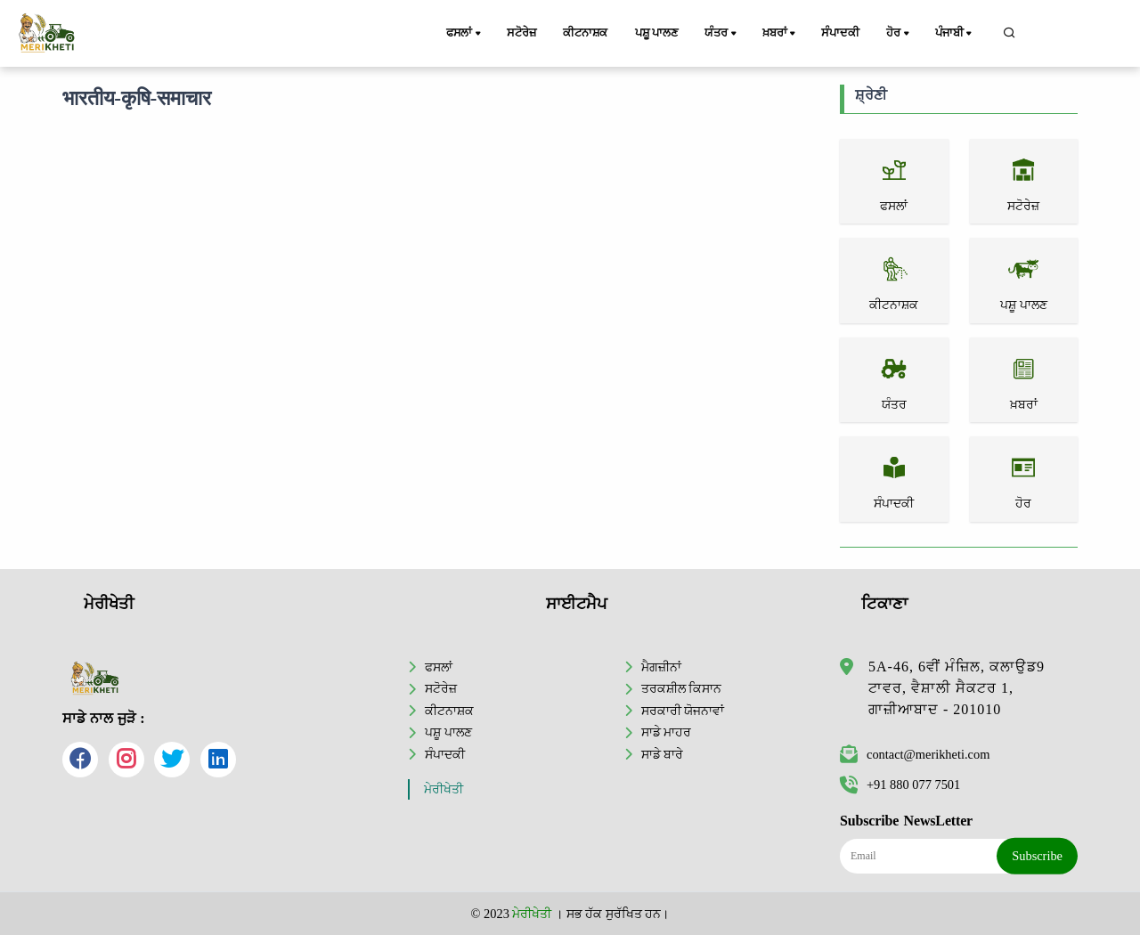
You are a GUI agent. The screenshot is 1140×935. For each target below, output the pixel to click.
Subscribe (1037, 856)
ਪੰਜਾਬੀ (954, 34)
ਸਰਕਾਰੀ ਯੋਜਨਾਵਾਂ (683, 710)
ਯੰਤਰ (721, 34)
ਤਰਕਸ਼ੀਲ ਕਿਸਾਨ (681, 688)
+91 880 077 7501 (900, 784)
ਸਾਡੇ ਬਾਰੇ (662, 754)
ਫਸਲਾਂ (465, 34)
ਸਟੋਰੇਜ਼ (521, 33)
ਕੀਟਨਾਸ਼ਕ (585, 33)
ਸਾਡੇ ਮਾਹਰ (666, 732)
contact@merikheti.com (914, 754)
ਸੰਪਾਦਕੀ (840, 33)
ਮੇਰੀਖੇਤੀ (443, 789)
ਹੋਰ (898, 34)
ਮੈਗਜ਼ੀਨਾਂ (661, 667)
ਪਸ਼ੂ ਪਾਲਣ (656, 33)
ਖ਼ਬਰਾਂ (780, 34)
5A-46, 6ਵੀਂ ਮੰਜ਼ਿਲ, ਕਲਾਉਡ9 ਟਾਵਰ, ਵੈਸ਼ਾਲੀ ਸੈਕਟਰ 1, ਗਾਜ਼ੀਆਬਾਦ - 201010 (956, 688)
